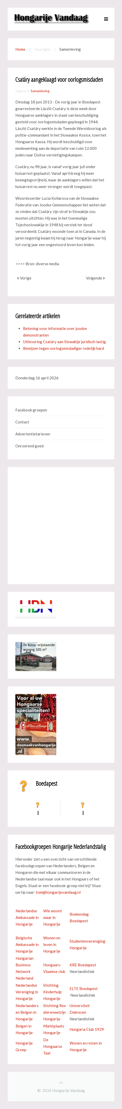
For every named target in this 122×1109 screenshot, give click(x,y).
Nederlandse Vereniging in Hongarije (27, 992)
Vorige (24, 278)
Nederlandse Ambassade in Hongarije (27, 917)
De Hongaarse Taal (52, 1046)
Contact (22, 422)
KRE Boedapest (83, 965)
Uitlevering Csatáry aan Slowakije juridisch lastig (64, 341)
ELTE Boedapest (84, 988)
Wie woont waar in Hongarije (52, 917)
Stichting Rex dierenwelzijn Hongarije (54, 1012)
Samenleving (40, 91)
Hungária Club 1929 (87, 1029)
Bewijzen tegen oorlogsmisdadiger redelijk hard (63, 348)
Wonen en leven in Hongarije (51, 944)
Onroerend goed (29, 446)
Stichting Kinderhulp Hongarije (52, 992)
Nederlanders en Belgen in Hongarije (27, 1012)
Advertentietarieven (32, 434)
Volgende (95, 278)
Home (20, 49)
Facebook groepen (31, 410)
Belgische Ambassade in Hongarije (27, 944)
